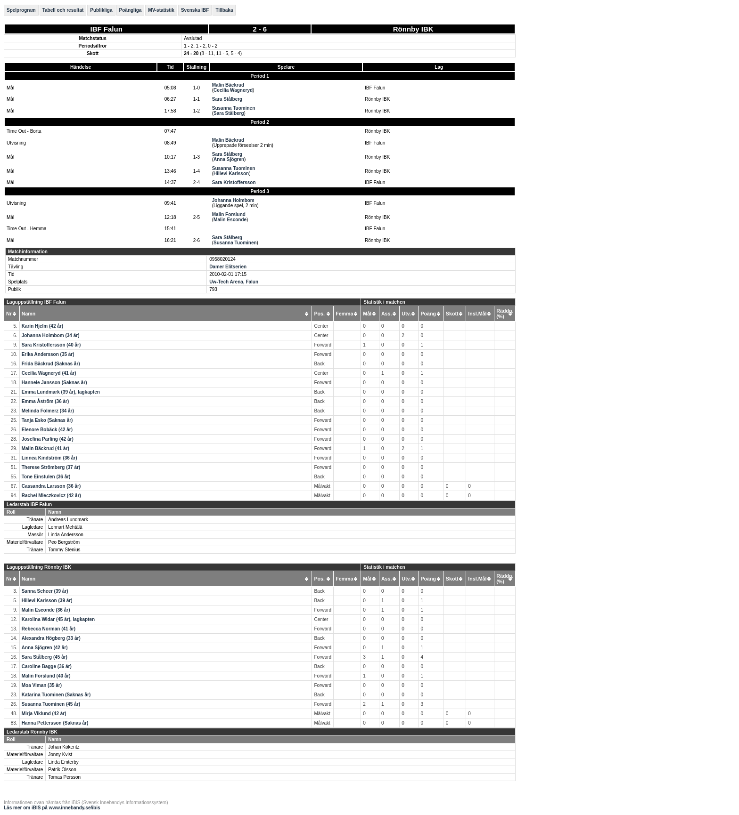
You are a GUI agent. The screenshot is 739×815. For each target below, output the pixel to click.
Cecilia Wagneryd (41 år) (49, 373)
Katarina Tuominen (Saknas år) (56, 694)
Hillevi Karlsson (231, 173)
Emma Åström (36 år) (45, 401)
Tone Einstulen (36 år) (46, 476)
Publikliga (101, 10)
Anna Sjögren (228, 159)
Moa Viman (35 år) (42, 685)
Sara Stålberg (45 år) (44, 657)
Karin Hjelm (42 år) (42, 326)
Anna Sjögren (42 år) (45, 647)
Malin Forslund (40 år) (46, 675)
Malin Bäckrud (228, 85)
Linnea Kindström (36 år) (49, 457)
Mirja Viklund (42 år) (44, 713)
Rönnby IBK (413, 29)
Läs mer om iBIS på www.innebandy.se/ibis (52, 807)
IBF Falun (106, 29)
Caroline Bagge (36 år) (47, 666)
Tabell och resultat (63, 10)
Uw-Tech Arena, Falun (233, 281)
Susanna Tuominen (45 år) (51, 704)
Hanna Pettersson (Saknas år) (55, 723)
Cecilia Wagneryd (233, 90)
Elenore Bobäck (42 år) (47, 429)
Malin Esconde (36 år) (46, 610)
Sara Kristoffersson (234, 182)
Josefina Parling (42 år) (48, 439)
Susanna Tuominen (233, 108)
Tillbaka (224, 10)
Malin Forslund (229, 214)
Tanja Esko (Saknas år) (47, 420)
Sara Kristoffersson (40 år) (51, 344)
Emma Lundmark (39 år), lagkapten (61, 392)
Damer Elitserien (227, 266)
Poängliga (130, 10)
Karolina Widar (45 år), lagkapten (58, 619)
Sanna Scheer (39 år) (45, 591)
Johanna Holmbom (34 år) (51, 335)
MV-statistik (161, 10)
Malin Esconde (229, 219)
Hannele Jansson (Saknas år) (54, 382)
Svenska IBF (195, 10)
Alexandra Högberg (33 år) (51, 638)
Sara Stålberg (227, 99)
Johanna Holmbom (233, 200)
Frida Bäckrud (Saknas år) (51, 363)
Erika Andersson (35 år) (48, 354)
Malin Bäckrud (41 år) (45, 448)
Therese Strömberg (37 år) (51, 467)
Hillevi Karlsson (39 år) (47, 600)
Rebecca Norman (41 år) (49, 628)
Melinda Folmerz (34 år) (48, 410)
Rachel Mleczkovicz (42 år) (51, 495)
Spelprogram (21, 10)
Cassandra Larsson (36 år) (51, 486)
